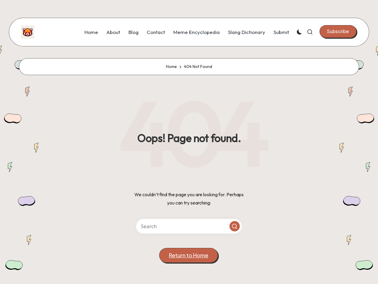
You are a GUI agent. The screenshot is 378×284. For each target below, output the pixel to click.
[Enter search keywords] (189, 226)
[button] (338, 31)
